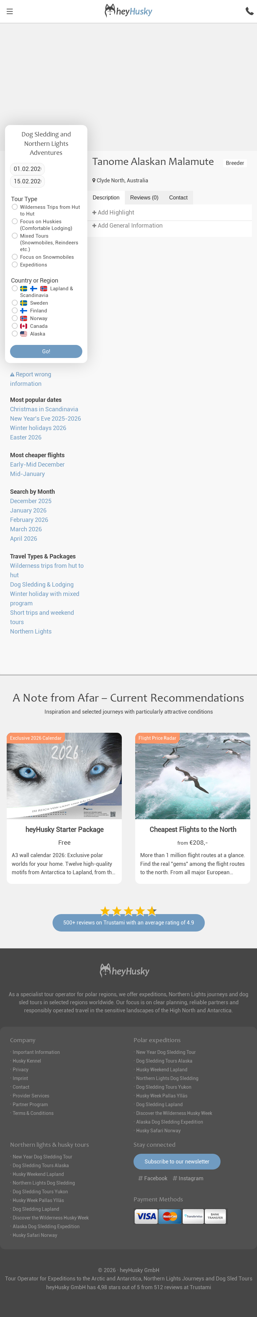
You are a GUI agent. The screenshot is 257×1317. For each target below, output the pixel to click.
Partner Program (30, 1104)
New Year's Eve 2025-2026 (45, 418)
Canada (34, 326)
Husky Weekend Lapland (161, 1069)
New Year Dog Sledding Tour (166, 1052)
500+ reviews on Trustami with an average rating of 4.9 (128, 922)
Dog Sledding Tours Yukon (163, 1087)
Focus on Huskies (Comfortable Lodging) (46, 225)
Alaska (32, 334)
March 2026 (26, 529)
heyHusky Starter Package (64, 830)
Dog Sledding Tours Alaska (164, 1061)
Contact (178, 197)
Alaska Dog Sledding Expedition (169, 1122)
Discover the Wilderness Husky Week (174, 1113)
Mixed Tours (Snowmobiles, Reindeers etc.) (49, 242)
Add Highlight (113, 212)
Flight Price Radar (157, 738)
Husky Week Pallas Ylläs (161, 1095)
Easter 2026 (25, 437)
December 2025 (31, 501)
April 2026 (23, 538)
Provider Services (31, 1095)
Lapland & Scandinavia (46, 292)
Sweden (34, 303)
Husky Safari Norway (158, 1130)
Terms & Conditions (33, 1113)
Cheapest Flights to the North (193, 830)
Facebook (153, 1178)
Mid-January (27, 474)
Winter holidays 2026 (38, 428)
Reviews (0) (144, 197)
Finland (33, 311)
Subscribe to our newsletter (177, 1161)
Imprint (20, 1078)
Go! (46, 351)
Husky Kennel (27, 1061)
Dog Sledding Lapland (159, 1104)
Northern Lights (31, 631)
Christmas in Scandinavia (44, 409)
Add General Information (127, 225)
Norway (34, 318)
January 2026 (28, 510)
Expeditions (33, 265)
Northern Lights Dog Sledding (167, 1078)
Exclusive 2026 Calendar (36, 738)
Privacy (20, 1069)
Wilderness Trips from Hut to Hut (50, 210)
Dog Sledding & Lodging (42, 584)
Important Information (36, 1052)
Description (106, 197)
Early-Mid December (37, 464)
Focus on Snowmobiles (47, 257)
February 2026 (29, 520)
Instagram (188, 1178)
